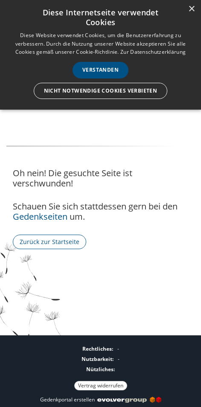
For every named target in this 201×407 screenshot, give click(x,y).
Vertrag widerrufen (100, 385)
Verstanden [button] (100, 69)
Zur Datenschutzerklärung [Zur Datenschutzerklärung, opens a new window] (153, 51)
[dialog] (100, 55)
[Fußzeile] (100, 366)
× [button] (191, 9)
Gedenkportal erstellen (100, 399)
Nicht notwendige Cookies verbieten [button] (100, 90)
